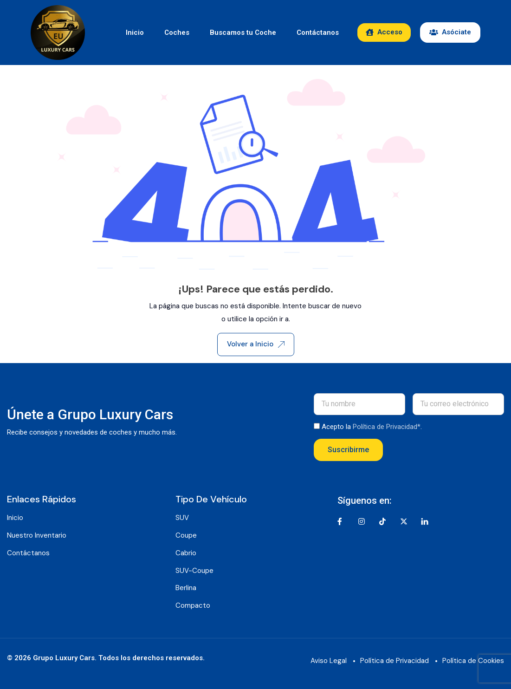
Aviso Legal (328, 660)
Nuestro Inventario (36, 535)
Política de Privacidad (394, 660)
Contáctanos (318, 32)
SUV (182, 517)
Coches (176, 32)
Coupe (186, 535)
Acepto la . (372, 426)
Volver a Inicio (256, 344)
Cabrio (185, 553)
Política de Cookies (473, 660)
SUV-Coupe (194, 570)
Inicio (135, 32)
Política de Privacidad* (386, 426)
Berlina (185, 587)
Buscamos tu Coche (243, 32)
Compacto (192, 605)
